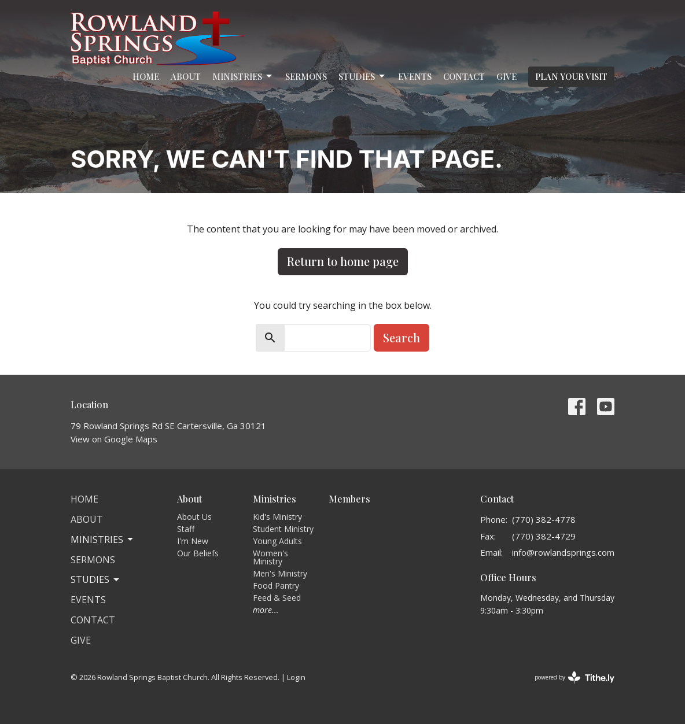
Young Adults (277, 540)
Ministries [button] (103, 539)
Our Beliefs (198, 553)
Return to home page (343, 261)
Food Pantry (276, 585)
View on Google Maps (114, 439)
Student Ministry (283, 528)
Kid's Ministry (277, 516)
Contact (464, 76)
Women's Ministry (270, 557)
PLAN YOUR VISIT (571, 76)
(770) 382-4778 (544, 519)
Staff (185, 528)
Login (296, 677)
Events (415, 76)
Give (506, 76)
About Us (194, 516)
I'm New (192, 540)
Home (145, 76)
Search (401, 337)
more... (266, 609)
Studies (362, 77)
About (186, 76)
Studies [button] (96, 579)
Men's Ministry (280, 573)
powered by (574, 677)
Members (349, 499)
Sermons (306, 76)
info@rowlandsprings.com (563, 552)
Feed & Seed (277, 597)
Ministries (243, 77)
